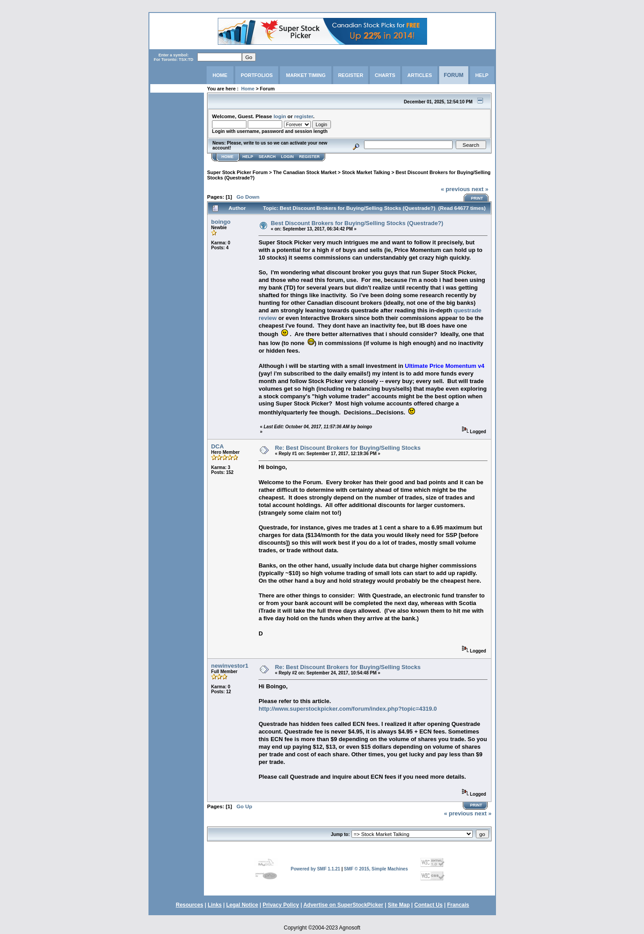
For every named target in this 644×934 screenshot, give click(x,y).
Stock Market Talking (366, 172)
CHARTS (385, 75)
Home (247, 88)
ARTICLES (419, 75)
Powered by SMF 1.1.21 (315, 868)
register (303, 116)
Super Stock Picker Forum (237, 172)
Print (477, 198)
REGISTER (350, 75)
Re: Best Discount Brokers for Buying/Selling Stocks (348, 447)
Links (214, 905)
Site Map (399, 905)
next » (479, 189)
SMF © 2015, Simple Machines (376, 868)
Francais (458, 905)
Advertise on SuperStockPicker (343, 905)
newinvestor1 (229, 665)
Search (266, 156)
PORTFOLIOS (257, 75)
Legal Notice (242, 905)
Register (309, 156)
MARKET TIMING (306, 75)
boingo (220, 221)
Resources (189, 905)
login (280, 116)
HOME (219, 75)
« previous (455, 189)
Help (247, 156)
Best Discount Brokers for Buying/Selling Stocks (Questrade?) (357, 223)
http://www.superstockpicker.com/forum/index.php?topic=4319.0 (347, 708)
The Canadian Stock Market (304, 172)
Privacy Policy (281, 905)
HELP (481, 75)
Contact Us (428, 905)
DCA (217, 446)
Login (287, 156)
